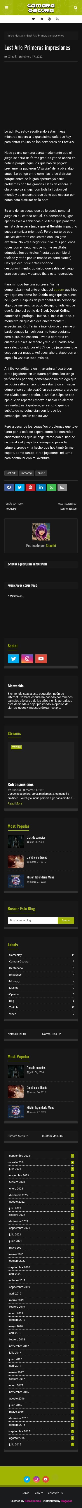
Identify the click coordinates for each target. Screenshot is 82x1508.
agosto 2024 (41, 1162)
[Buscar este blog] (33, 920)
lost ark (20, 35)
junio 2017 (41, 1359)
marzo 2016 (41, 1411)
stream (59, 290)
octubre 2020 (41, 1260)
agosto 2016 (41, 1398)
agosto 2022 (41, 1201)
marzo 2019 (41, 1300)
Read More (15, 803)
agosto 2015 (41, 1438)
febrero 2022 (41, 1214)
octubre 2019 (41, 1280)
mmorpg (26, 473)
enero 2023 (41, 1188)
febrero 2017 (41, 1378)
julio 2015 (41, 1444)
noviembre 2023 (41, 1175)
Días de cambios (36, 837)
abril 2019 (41, 1293)
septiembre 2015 (41, 1431)
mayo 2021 (41, 1247)
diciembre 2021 (41, 1221)
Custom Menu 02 (52, 1136)
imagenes (41, 974)
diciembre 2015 (41, 1418)
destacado (41, 968)
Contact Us (55, 1493)
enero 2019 (41, 1313)
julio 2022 (41, 1208)
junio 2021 (41, 1241)
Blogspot (66, 1501)
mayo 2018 (41, 1326)
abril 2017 (41, 1365)
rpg (41, 1000)
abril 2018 (41, 1333)
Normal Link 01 (17, 1034)
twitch (41, 1007)
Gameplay (41, 955)
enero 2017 (41, 1385)
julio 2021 (41, 1234)
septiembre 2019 (41, 1287)
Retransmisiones (20, 784)
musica (41, 987)
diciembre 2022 (41, 1195)
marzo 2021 (41, 1254)
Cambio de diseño (37, 857)
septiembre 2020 (41, 1267)
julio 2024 (41, 1168)
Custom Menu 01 (18, 1136)
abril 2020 (41, 1273)
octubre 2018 (41, 1319)
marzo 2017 (41, 1372)
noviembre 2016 (41, 1392)
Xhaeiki (12, 56)
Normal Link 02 (51, 1034)
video (41, 1014)
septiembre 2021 (41, 1228)
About (39, 1493)
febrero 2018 (41, 1339)
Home (25, 1493)
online (41, 473)
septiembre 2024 (41, 1155)
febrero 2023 (41, 1182)
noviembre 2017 (41, 1346)
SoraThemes (33, 1501)
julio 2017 (41, 1352)
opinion (41, 994)
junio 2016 (41, 1405)
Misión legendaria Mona (40, 877)
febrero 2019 (41, 1306)
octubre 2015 (41, 1424)
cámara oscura (41, 961)
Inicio (11, 35)
